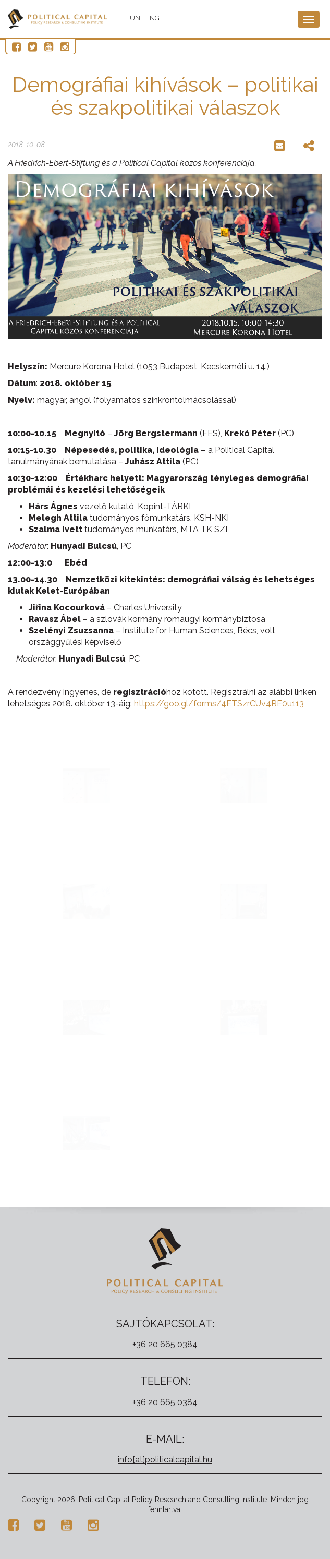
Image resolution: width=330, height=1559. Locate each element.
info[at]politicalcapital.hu (165, 1460)
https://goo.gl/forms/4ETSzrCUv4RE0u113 (219, 704)
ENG (152, 18)
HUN (132, 18)
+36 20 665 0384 (165, 1344)
